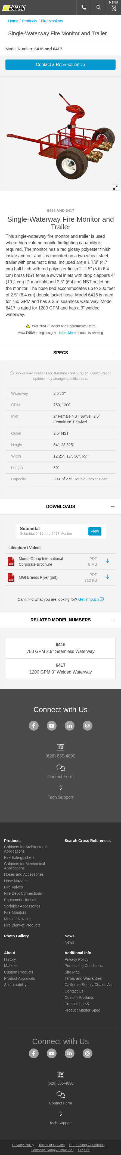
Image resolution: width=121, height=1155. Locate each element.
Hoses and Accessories (24, 874)
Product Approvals (19, 978)
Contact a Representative (60, 64)
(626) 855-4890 (60, 751)
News (70, 936)
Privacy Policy (76, 959)
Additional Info (78, 953)
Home (13, 21)
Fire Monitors (52, 21)
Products (29, 21)
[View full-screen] (115, 187)
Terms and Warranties (83, 978)
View (95, 531)
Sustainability (15, 985)
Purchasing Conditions (84, 966)
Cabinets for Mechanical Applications (24, 866)
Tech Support (60, 792)
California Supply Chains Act (89, 985)
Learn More (67, 333)
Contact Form (60, 772)
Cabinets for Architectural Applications (25, 849)
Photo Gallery (16, 936)
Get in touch (91, 599)
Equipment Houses (20, 900)
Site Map (72, 972)
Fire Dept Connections (23, 893)
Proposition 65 (77, 1004)
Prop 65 (84, 1150)
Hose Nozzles (15, 881)
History (10, 959)
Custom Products (18, 972)
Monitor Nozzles (17, 919)
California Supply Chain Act (52, 1150)
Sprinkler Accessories (22, 906)
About (9, 953)
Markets (11, 966)
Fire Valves (13, 887)
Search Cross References (88, 841)
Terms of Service (52, 1145)
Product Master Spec (82, 1010)
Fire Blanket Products (22, 925)
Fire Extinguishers (19, 858)
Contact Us (74, 991)
